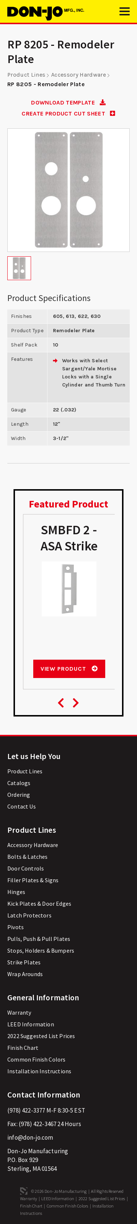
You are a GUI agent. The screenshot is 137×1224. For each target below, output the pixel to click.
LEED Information (30, 1024)
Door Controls (25, 868)
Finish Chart (22, 1047)
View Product (69, 668)
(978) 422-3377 (26, 1110)
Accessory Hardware (78, 74)
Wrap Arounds (25, 974)
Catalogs (18, 783)
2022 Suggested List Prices (41, 1036)
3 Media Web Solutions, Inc (23, 1191)
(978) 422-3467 (37, 1124)
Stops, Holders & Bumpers (40, 950)
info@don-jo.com (30, 1137)
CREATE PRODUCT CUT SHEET (68, 113)
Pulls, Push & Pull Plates (38, 938)
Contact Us (21, 806)
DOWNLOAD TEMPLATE (68, 102)
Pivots (15, 927)
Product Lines (26, 74)
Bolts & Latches (27, 856)
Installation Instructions (39, 1071)
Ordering (18, 794)
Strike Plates (24, 962)
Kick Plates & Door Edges (39, 903)
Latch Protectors (29, 915)
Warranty (19, 1012)
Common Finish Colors (36, 1059)
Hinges (16, 891)
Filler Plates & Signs (33, 880)
